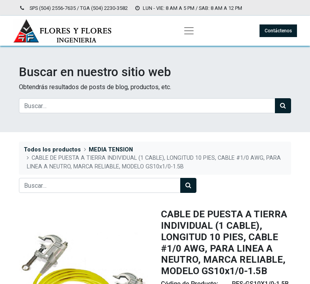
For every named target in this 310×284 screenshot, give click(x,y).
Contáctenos (278, 31)
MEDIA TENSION (111, 149)
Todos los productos (52, 149)
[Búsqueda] (283, 105)
